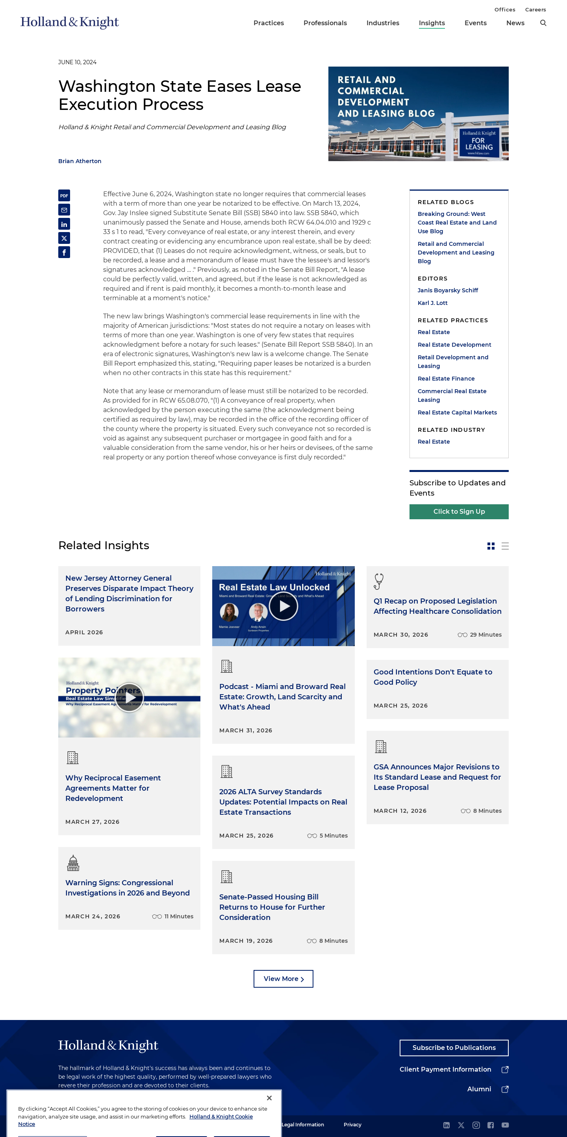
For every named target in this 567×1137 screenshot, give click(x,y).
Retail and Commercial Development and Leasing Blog (456, 252)
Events (476, 23)
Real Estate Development (454, 344)
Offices (505, 9)
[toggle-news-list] (505, 546)
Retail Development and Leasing (453, 362)
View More (281, 979)
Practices (269, 23)
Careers (536, 9)
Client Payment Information (445, 1069)
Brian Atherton (80, 161)
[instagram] (476, 1125)
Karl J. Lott (433, 303)
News (515, 23)
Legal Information (303, 1125)
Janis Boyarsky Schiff (448, 290)
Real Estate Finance (446, 378)
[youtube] (505, 1125)
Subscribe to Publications (454, 1048)
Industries (383, 23)
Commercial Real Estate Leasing (452, 395)
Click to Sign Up (459, 511)
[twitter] (461, 1125)
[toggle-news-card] (491, 546)
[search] (543, 23)
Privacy (352, 1125)
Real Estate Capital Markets (457, 412)
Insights (432, 23)
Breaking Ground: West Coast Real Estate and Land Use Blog (457, 222)
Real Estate (434, 332)
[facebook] (490, 1125)
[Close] (269, 1114)
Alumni (479, 1089)
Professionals (325, 23)
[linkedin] (446, 1125)
